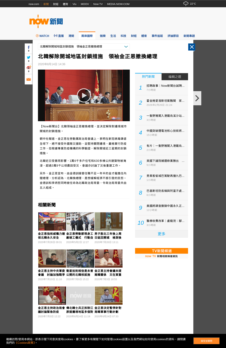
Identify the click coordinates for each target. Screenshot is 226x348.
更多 (161, 234)
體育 (65, 4)
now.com (34, 3)
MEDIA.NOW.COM (118, 3)
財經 (55, 4)
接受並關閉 (206, 341)
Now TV (98, 3)
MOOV (85, 3)
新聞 (46, 4)
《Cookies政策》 (25, 342)
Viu (74, 3)
